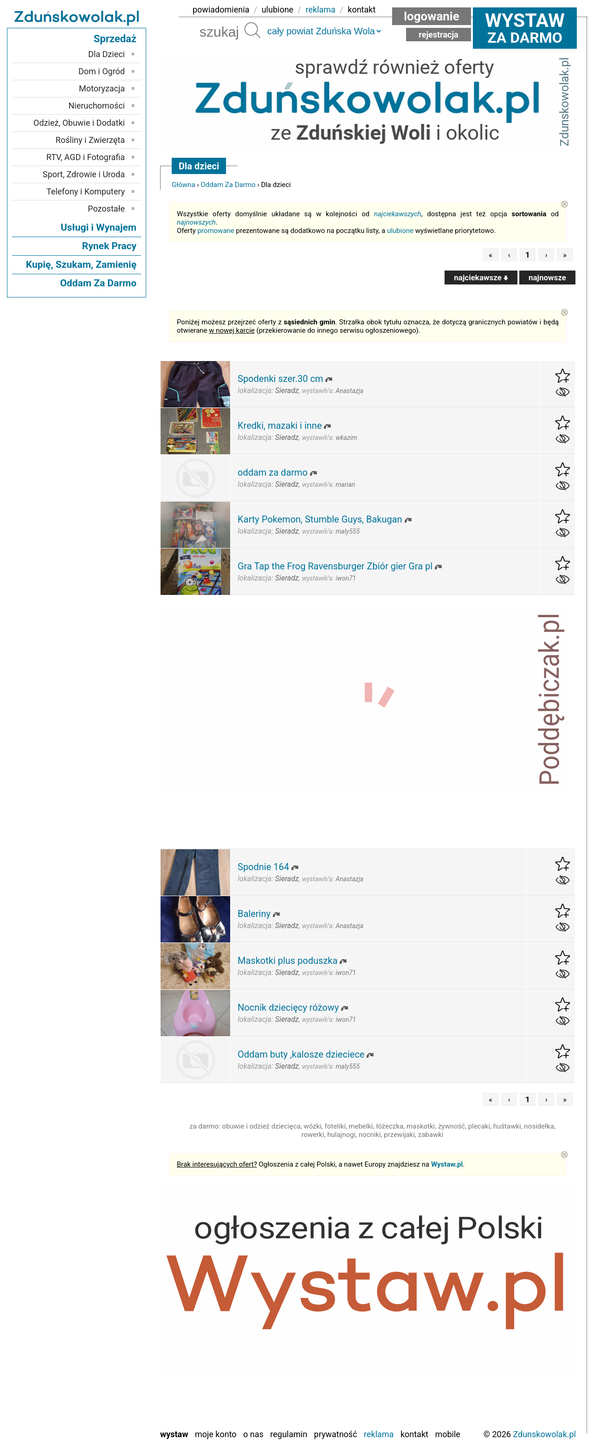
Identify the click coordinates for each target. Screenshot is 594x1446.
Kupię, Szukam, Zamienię (81, 264)
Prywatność (335, 1434)
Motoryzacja (102, 88)
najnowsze (547, 277)
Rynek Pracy (109, 246)
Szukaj (252, 30)
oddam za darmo (273, 472)
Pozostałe (106, 208)
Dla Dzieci (106, 54)
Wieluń (113, 1408)
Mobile (447, 1434)
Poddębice (107, 1358)
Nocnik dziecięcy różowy (288, 1007)
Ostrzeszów (105, 1320)
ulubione (277, 9)
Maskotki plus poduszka (287, 960)
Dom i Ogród (101, 71)
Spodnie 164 (263, 866)
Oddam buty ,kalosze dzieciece (301, 1054)
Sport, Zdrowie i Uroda (84, 174)
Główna (183, 185)
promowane (216, 230)
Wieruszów (106, 1420)
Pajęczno (109, 1345)
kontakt (361, 9)
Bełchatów (107, 1270)
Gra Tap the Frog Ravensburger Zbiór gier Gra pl (335, 566)
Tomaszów (106, 1383)
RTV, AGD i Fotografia (85, 157)
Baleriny (254, 913)
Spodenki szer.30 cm (280, 378)
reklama (321, 9)
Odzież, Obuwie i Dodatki (79, 123)
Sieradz (112, 1370)
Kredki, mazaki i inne (280, 425)
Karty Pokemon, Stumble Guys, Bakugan (320, 519)
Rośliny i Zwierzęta (90, 140)
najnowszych (196, 222)
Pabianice (108, 1333)
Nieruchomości (96, 105)
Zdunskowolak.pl (544, 1434)
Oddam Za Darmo (228, 185)
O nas (253, 1434)
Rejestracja (438, 34)
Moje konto (216, 1434)
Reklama (379, 1434)
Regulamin (288, 1434)
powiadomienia (221, 9)
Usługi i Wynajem (98, 227)
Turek (115, 1395)
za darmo (525, 27)
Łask (116, 1282)
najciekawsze (481, 277)
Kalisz (114, 1308)
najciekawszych (397, 214)
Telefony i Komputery (85, 191)
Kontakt (414, 1434)
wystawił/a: (332, 390)
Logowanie (431, 16)
